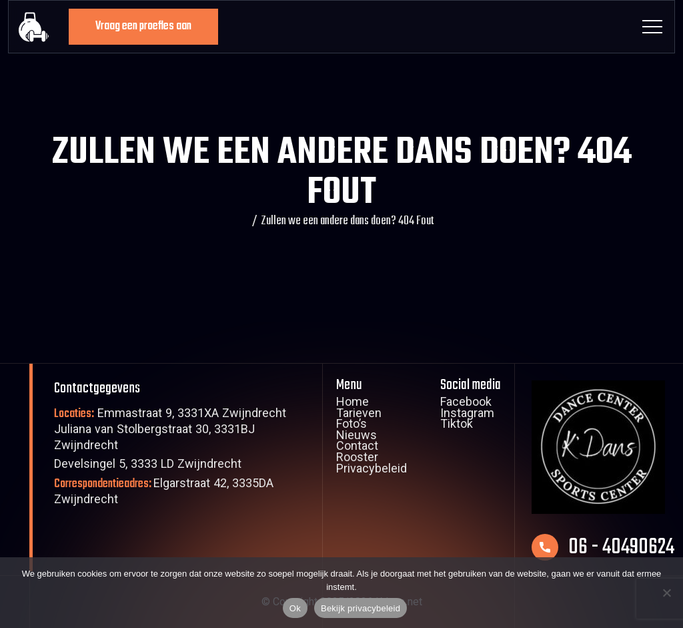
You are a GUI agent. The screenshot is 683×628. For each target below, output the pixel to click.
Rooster (357, 459)
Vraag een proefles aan (143, 26)
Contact (357, 447)
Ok (295, 608)
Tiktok (456, 425)
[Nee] (666, 592)
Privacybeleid (371, 470)
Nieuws (356, 437)
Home (352, 403)
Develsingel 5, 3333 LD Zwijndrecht (147, 465)
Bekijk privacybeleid (360, 608)
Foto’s (351, 425)
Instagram (467, 415)
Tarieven (359, 415)
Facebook (466, 403)
